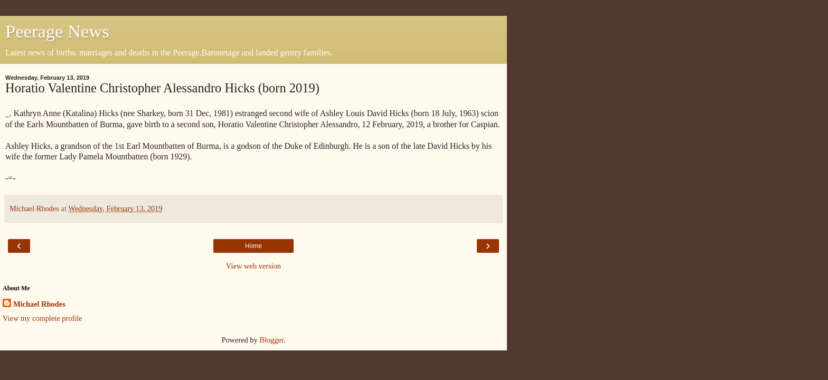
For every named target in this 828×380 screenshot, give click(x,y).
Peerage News (57, 31)
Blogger (271, 340)
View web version (253, 266)
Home (253, 246)
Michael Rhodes (39, 304)
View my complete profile (42, 318)
